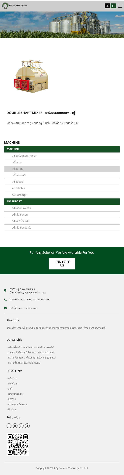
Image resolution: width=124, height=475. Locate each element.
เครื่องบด (17, 162)
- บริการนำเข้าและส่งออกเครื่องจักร (23, 363)
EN (107, 6)
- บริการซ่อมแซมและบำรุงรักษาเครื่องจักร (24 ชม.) (31, 358)
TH (113, 6)
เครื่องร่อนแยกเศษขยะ (24, 156)
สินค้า (10, 389)
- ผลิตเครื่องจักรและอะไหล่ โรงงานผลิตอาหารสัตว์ (30, 347)
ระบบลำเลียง (18, 188)
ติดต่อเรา (12, 409)
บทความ (12, 399)
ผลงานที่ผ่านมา (15, 394)
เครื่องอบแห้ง (19, 175)
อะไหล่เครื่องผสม (20, 221)
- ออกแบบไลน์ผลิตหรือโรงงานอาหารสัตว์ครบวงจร (30, 353)
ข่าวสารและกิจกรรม (17, 404)
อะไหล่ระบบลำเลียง (21, 208)
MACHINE (13, 149)
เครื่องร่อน (17, 182)
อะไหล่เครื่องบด (20, 215)
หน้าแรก (12, 378)
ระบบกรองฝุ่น (19, 195)
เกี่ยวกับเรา (13, 384)
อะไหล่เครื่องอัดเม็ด (21, 228)
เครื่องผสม (17, 169)
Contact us (62, 264)
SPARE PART (14, 202)
